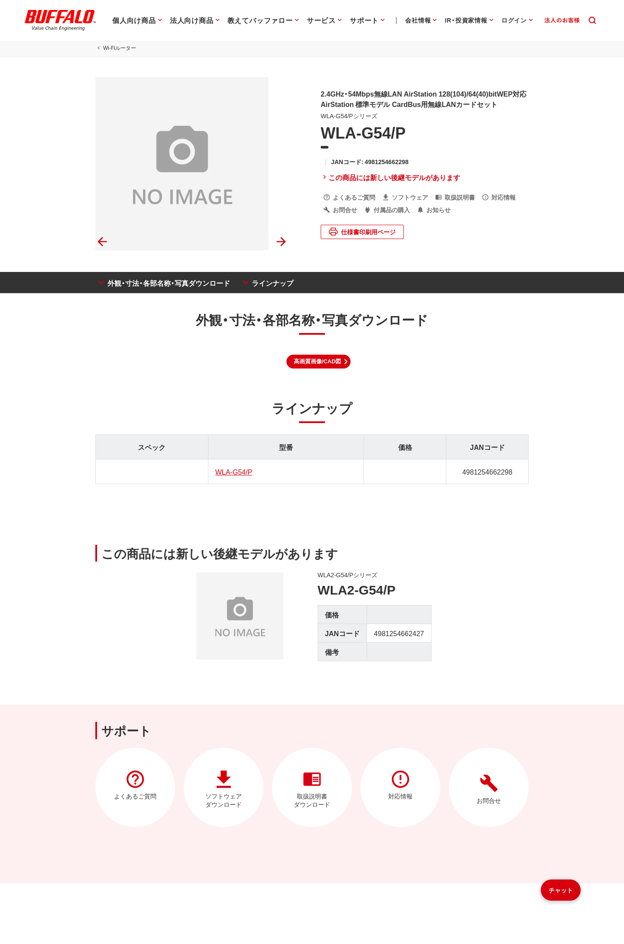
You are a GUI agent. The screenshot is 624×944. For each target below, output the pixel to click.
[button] (318, 362)
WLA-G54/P (233, 471)
